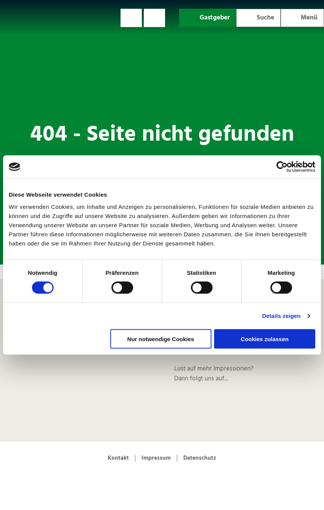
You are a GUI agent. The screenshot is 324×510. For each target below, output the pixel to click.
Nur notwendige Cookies (160, 338)
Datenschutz (199, 458)
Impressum (156, 458)
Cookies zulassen (265, 338)
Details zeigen (281, 316)
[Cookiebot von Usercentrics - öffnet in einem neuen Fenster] (282, 167)
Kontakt (118, 458)
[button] (131, 18)
